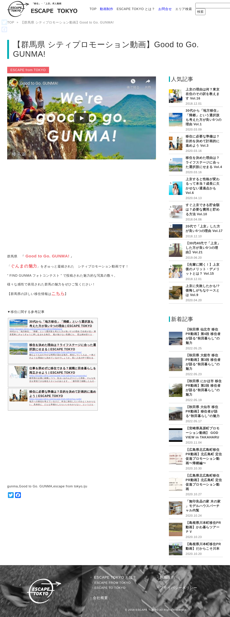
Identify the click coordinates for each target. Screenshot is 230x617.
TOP (67, 9)
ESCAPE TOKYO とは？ (110, 9)
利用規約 (167, 577)
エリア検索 (158, 9)
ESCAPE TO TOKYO (110, 588)
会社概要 (100, 598)
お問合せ (140, 9)
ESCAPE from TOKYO (28, 70)
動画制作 (81, 9)
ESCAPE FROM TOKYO (112, 583)
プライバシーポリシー (178, 588)
